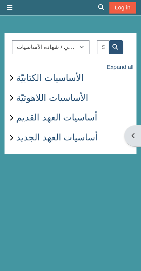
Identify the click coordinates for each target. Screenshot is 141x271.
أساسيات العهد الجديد (57, 137)
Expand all (120, 67)
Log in (122, 7)
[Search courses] (103, 47)
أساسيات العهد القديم (56, 117)
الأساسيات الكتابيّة (50, 78)
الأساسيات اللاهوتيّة (52, 98)
